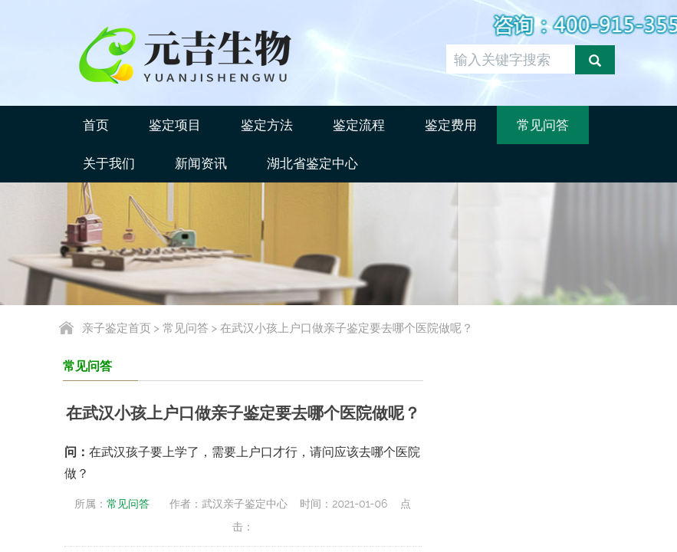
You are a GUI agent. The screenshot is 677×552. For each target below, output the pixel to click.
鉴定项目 (175, 125)
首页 (96, 125)
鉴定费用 (451, 125)
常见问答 (543, 125)
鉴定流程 (359, 125)
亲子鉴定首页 (116, 328)
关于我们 (109, 163)
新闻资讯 (201, 163)
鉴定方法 (267, 125)
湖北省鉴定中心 (312, 163)
